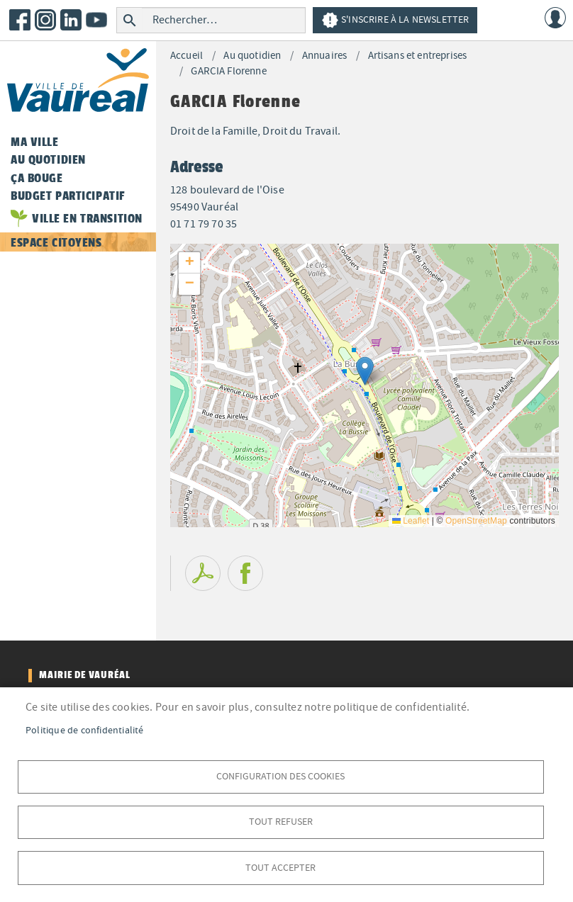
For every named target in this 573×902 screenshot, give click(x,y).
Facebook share (245, 573)
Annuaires (324, 55)
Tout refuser (281, 821)
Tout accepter (280, 867)
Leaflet (411, 521)
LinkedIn (71, 19)
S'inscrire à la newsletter (395, 20)
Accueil (186, 55)
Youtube (96, 19)
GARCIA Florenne (228, 71)
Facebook (19, 19)
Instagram (45, 19)
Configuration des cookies (280, 775)
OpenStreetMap (476, 521)
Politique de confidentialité (85, 729)
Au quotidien (252, 55)
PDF (203, 573)
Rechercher (129, 20)
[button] (365, 370)
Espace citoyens (56, 242)
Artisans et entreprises (417, 55)
